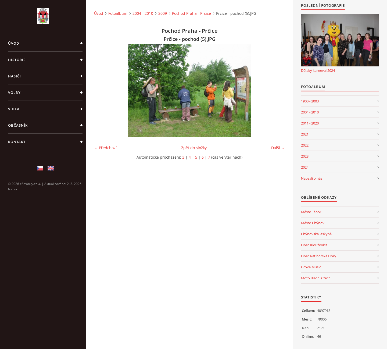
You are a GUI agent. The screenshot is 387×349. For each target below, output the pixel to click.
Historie (17, 59)
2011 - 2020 (310, 123)
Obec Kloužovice (314, 245)
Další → (278, 147)
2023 (305, 156)
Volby (14, 92)
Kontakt (17, 141)
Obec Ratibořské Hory (318, 256)
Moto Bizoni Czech (316, 278)
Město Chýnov (312, 222)
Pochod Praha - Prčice (191, 13)
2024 (305, 167)
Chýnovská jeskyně (316, 234)
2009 (162, 13)
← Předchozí (105, 147)
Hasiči (14, 76)
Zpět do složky (194, 147)
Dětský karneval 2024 (318, 70)
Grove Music (311, 267)
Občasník (18, 125)
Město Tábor (311, 211)
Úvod (13, 43)
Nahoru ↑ (15, 189)
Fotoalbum (117, 13)
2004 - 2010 (142, 13)
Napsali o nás (311, 178)
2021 (305, 134)
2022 (305, 145)
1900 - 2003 (310, 101)
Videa (14, 108)
